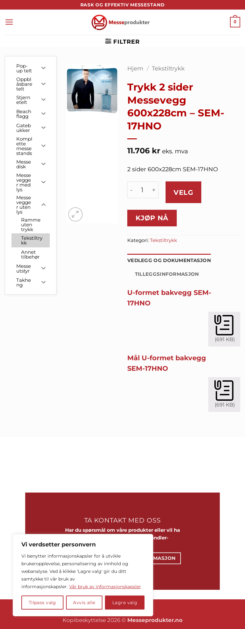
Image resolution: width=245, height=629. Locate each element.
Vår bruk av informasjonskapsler (105, 586)
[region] (83, 575)
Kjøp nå (152, 218)
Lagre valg (124, 602)
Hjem (135, 68)
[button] (9, 22)
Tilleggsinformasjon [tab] (167, 274)
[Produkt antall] (142, 189)
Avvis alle (84, 602)
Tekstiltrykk (168, 68)
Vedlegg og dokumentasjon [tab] (169, 260)
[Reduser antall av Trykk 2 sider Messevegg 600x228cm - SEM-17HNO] (131, 189)
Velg (183, 192)
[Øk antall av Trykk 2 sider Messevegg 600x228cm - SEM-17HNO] (154, 189)
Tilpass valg (42, 602)
